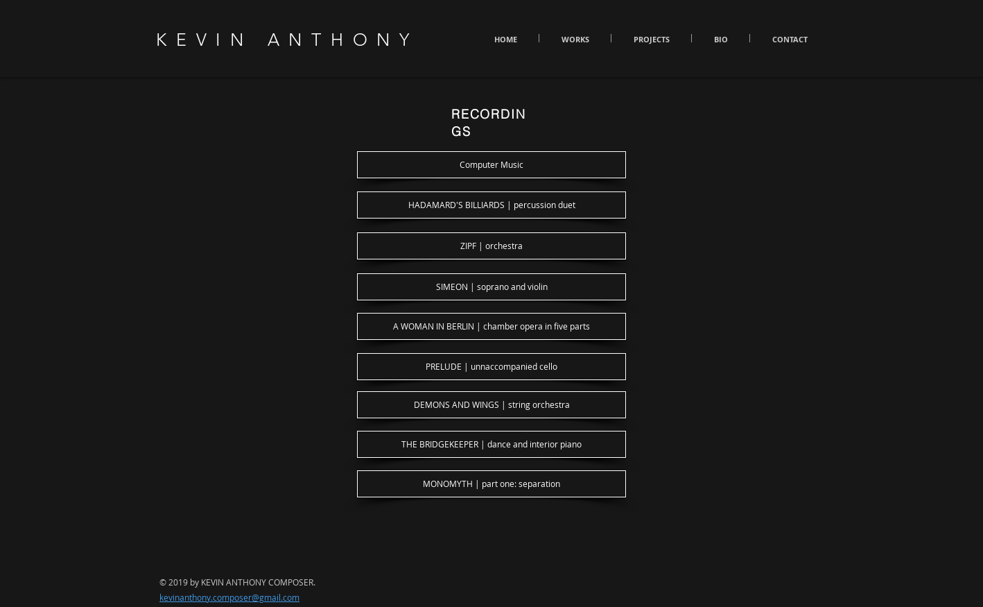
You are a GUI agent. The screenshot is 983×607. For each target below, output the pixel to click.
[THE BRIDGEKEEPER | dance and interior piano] (491, 444)
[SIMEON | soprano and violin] (491, 286)
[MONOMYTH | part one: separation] (491, 483)
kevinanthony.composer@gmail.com (229, 597)
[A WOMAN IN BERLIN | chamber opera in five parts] (491, 326)
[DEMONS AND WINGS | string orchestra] (491, 404)
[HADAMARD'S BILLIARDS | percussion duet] (491, 205)
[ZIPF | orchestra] (491, 245)
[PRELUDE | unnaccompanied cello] (491, 366)
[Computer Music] (491, 164)
